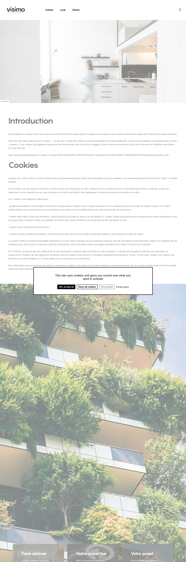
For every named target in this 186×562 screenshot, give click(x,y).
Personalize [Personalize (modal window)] (107, 287)
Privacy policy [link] (122, 287)
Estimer (76, 9)
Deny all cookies (87, 287)
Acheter (49, 9)
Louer (63, 9)
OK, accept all (66, 287)
